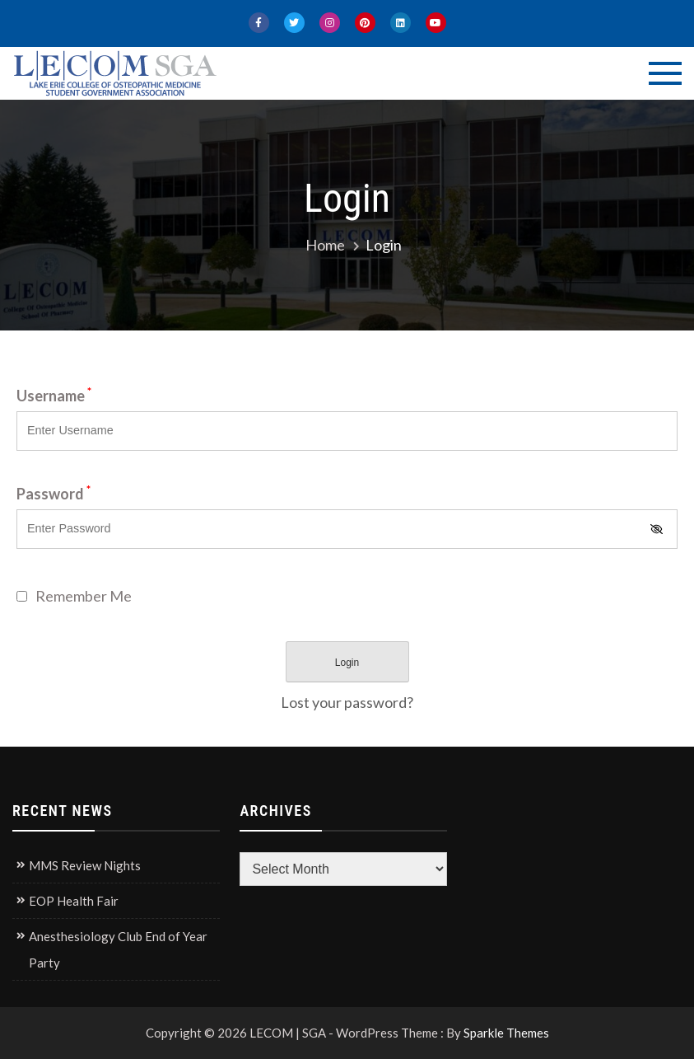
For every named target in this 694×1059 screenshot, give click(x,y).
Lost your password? (347, 702)
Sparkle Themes (506, 1032)
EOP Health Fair (74, 900)
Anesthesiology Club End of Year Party (118, 949)
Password (53, 494)
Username (53, 396)
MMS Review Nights (85, 865)
